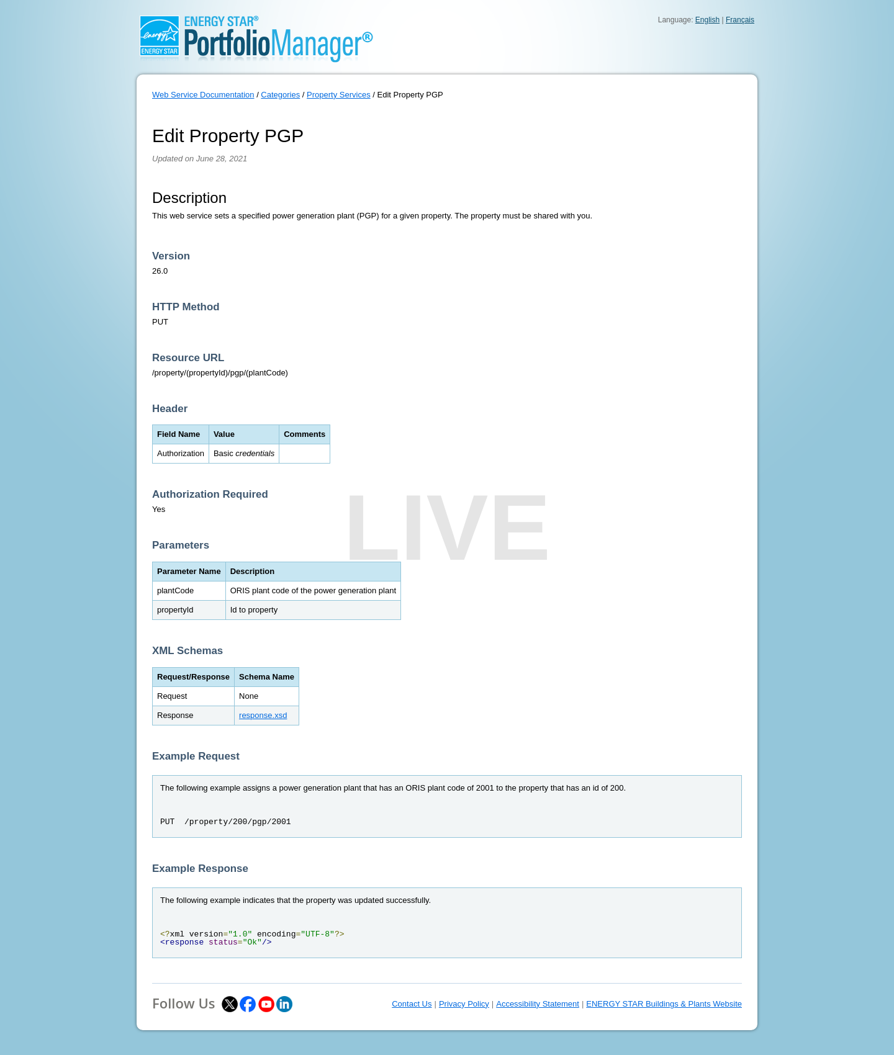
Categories (280, 94)
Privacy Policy (464, 1003)
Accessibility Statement (537, 1003)
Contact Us (411, 1003)
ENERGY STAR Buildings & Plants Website (664, 1003)
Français (740, 20)
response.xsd (263, 715)
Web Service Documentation (203, 94)
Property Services (339, 94)
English (707, 20)
